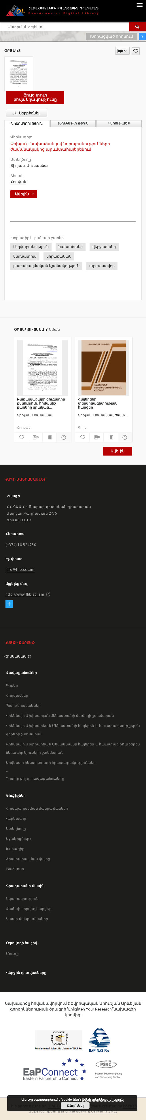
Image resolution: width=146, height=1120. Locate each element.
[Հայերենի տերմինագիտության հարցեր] (103, 367)
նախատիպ (25, 256)
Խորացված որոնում (111, 36)
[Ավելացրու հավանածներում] (136, 51)
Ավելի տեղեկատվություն (103, 1099)
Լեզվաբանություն (31, 246)
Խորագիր (15, 848)
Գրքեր (12, 685)
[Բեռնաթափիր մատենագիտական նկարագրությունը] (35, 437)
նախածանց (70, 246)
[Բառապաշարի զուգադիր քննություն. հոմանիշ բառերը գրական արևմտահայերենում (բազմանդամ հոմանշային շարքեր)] (42, 367)
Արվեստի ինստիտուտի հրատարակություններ (51, 762)
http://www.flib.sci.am (24, 594)
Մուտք (12, 953)
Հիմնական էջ (18, 656)
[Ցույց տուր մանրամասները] (63, 437)
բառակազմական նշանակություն (46, 265)
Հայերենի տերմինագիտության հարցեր (97, 403)
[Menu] (139, 4)
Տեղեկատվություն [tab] (73, 123)
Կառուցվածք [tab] (119, 123)
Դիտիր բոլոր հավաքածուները (35, 778)
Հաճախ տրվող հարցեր (29, 908)
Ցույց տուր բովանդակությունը (35, 97)
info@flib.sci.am (20, 569)
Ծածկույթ (15, 868)
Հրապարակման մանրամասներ (37, 808)
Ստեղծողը (16, 828)
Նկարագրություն (22, 898)
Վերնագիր (16, 818)
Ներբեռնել (25, 113)
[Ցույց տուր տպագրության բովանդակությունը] (50, 437)
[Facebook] (9, 604)
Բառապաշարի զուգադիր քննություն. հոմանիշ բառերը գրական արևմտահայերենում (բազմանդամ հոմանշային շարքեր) (42, 403)
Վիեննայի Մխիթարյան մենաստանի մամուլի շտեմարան (60, 715)
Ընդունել (75, 1106)
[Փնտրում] (137, 26)
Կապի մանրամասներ (27, 918)
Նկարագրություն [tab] (27, 124)
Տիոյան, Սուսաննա (29, 165)
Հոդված (18, 181)
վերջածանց (104, 246)
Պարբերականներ (23, 705)
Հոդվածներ (17, 695)
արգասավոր (102, 265)
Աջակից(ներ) (18, 838)
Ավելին (117, 451)
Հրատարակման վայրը (28, 858)
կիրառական (58, 256)
